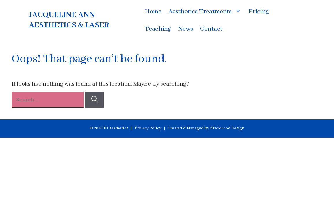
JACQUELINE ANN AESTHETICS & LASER (69, 20)
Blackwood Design (227, 128)
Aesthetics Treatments (206, 11)
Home (153, 12)
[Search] (94, 100)
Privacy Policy (148, 128)
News (185, 29)
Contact (211, 29)
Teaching (158, 29)
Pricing (258, 12)
